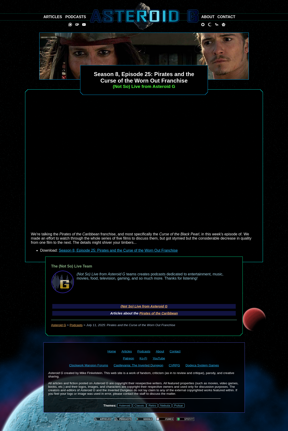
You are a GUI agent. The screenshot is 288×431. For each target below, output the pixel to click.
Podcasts (76, 325)
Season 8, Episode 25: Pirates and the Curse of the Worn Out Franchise (118, 250)
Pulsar (178, 405)
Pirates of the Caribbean (158, 313)
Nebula (165, 405)
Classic (139, 405)
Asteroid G (58, 325)
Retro (152, 405)
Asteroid (124, 405)
